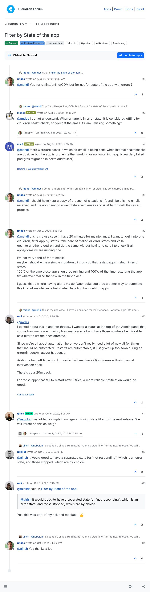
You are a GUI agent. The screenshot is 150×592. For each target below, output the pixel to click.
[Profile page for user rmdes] (9, 81)
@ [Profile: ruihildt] (23, 489)
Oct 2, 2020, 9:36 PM (46, 316)
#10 (143, 316)
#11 (143, 413)
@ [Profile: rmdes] (37, 72)
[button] (5, 586)
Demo (118, 9)
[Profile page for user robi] (9, 319)
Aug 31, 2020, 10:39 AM (51, 78)
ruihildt (21, 451)
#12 (143, 451)
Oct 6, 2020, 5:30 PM (50, 451)
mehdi (26, 72)
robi (19, 316)
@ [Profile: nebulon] (24, 419)
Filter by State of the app (65, 72)
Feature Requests (32, 43)
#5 (143, 78)
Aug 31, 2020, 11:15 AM (60, 144)
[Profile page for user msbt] (9, 146)
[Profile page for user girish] (9, 416)
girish (20, 413)
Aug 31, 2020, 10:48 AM (62, 112)
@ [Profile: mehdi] (23, 84)
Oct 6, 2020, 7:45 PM (46, 483)
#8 (143, 194)
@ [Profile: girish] (22, 457)
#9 (143, 230)
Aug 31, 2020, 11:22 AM (51, 194)
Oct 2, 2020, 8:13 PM (49, 230)
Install (140, 9)
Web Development (38, 168)
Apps (107, 9)
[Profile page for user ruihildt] (9, 454)
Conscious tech (25, 394)
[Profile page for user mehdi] (9, 115)
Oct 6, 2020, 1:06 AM (57, 413)
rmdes (21, 78)
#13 (143, 483)
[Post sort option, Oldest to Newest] (22, 55)
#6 (143, 112)
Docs (129, 9)
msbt (20, 144)
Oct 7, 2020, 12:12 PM (49, 542)
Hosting (21, 168)
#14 (143, 542)
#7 (144, 144)
